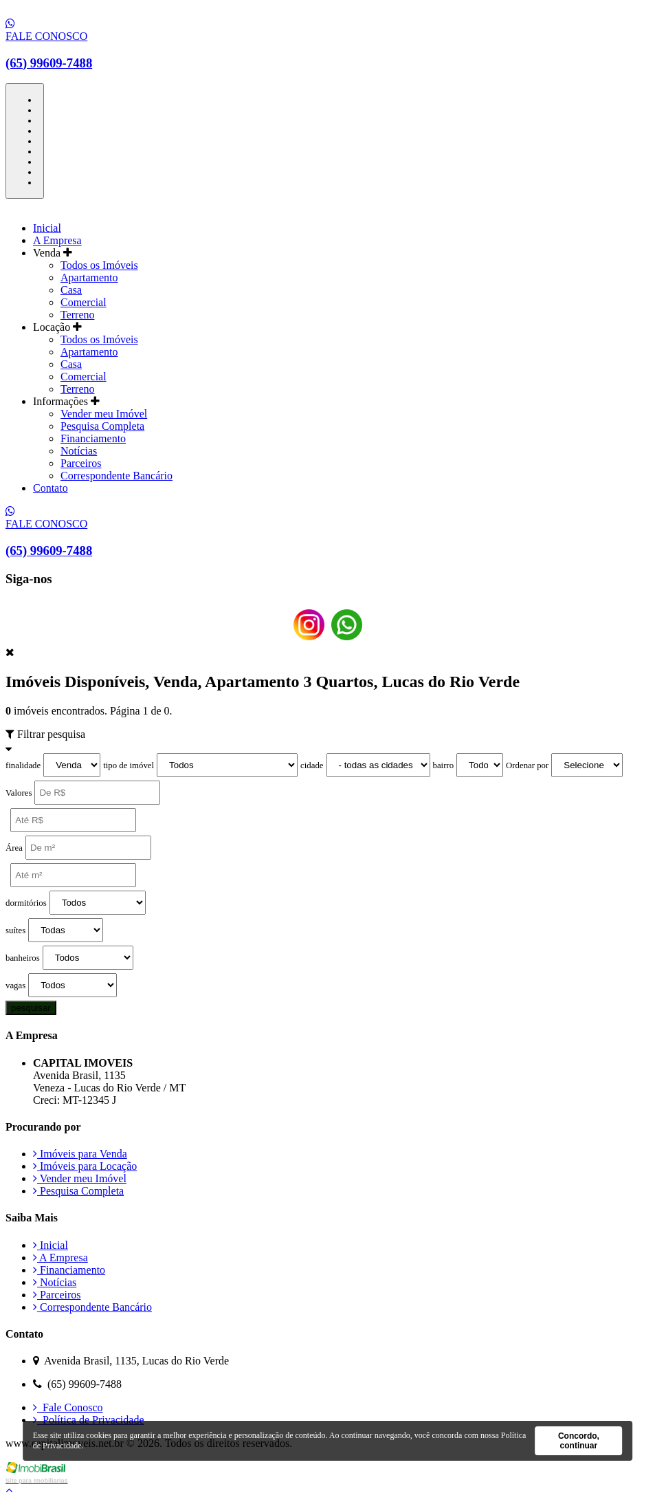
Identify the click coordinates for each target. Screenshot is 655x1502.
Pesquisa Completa (102, 426)
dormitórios (26, 903)
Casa (71, 290)
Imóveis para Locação (85, 1166)
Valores (18, 793)
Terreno (77, 314)
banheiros (22, 958)
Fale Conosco (68, 1407)
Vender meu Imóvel (103, 414)
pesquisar (31, 1008)
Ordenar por (527, 765)
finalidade (23, 765)
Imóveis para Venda (80, 1154)
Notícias (78, 451)
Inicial (47, 228)
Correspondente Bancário (116, 475)
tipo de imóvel (128, 765)
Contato (50, 488)
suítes (15, 930)
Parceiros (81, 463)
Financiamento (93, 438)
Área (14, 848)
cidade (311, 765)
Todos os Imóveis (99, 265)
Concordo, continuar (578, 1440)
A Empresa (57, 240)
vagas (15, 985)
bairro (443, 765)
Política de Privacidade (88, 1420)
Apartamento (89, 277)
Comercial (83, 302)
